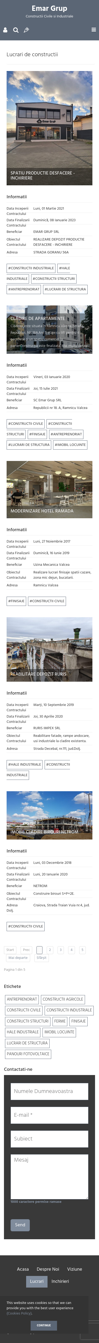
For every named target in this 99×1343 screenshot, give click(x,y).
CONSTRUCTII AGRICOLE (63, 999)
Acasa (23, 1269)
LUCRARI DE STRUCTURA (66, 289)
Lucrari (37, 1281)
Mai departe (18, 958)
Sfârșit (42, 958)
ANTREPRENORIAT (25, 289)
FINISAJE (39, 434)
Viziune (74, 1269)
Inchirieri (60, 1281)
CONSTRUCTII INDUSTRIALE (32, 268)
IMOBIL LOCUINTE (71, 445)
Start (10, 950)
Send (20, 1225)
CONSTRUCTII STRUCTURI (55, 279)
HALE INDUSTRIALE (26, 765)
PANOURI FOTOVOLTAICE (28, 1054)
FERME (60, 1021)
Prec (26, 950)
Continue (44, 1325)
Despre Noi (48, 1269)
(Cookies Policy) (19, 1314)
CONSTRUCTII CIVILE (27, 424)
